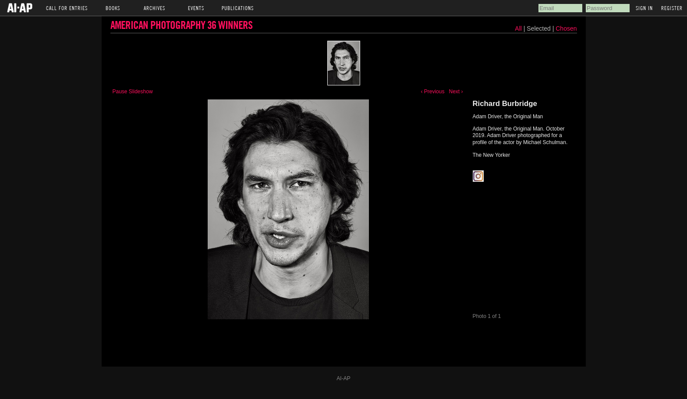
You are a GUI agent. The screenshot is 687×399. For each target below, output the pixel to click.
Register (672, 7)
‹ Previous (432, 91)
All (518, 28)
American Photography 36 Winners (181, 25)
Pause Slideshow (133, 91)
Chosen (566, 28)
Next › (456, 91)
